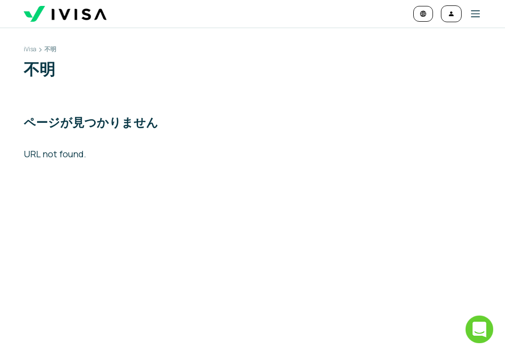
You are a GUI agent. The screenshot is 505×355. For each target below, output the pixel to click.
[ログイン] (451, 13)
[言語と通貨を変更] (423, 14)
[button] (471, 14)
